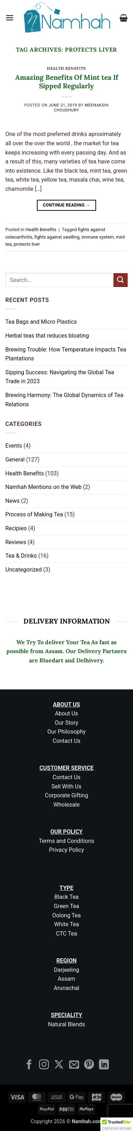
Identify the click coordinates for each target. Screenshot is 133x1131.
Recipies (16, 528)
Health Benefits (66, 68)
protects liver (27, 244)
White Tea (66, 924)
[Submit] (120, 280)
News (12, 500)
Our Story (66, 722)
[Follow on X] (59, 1065)
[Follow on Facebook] (29, 1065)
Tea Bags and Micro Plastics (41, 321)
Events (13, 445)
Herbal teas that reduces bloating (47, 335)
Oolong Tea (66, 915)
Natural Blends (66, 1024)
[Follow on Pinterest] (89, 1065)
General (14, 459)
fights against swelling (56, 237)
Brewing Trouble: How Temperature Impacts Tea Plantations (65, 354)
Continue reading (66, 205)
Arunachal (66, 988)
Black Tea (66, 896)
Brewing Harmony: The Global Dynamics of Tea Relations (64, 400)
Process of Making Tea (34, 514)
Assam (67, 978)
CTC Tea (66, 933)
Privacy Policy (66, 849)
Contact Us (66, 741)
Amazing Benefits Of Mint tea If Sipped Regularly (66, 81)
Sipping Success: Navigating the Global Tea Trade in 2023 (59, 377)
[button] (9, 17)
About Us (66, 713)
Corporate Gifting (66, 795)
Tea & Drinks (21, 555)
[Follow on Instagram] (44, 1065)
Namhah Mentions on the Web (43, 487)
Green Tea (66, 906)
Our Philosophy (67, 731)
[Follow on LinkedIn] (104, 1065)
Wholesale (67, 804)
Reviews (15, 542)
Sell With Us (66, 786)
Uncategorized (23, 569)
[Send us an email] (74, 1065)
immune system (98, 237)
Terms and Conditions (66, 841)
